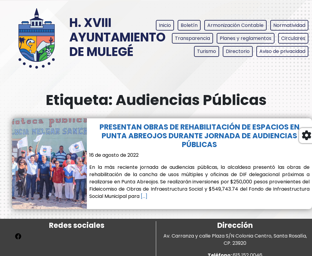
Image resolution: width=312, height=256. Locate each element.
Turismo (206, 51)
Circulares (293, 38)
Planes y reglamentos (245, 38)
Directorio (238, 51)
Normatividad (289, 25)
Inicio (165, 25)
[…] (143, 196)
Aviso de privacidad (282, 51)
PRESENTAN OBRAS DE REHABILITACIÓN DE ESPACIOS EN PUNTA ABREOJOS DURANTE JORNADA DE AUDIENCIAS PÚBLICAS (200, 135)
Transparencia (192, 38)
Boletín (189, 25)
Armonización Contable (235, 25)
